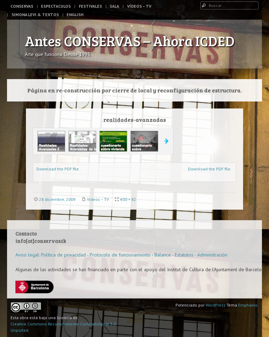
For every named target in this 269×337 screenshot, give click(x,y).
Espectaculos (56, 6)
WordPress (216, 305)
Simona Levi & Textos (35, 14)
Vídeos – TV (139, 6)
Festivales (90, 6)
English (75, 14)
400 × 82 (128, 199)
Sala (114, 6)
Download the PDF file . (58, 168)
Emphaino (247, 305)
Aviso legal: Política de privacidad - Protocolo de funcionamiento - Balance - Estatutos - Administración (121, 255)
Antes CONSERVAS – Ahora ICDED (130, 40)
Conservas (22, 6)
